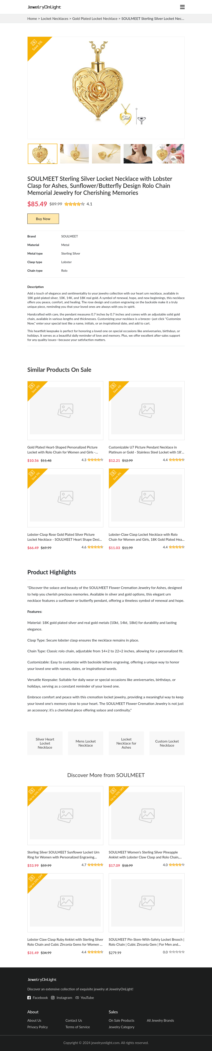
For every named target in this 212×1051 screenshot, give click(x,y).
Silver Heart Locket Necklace (45, 743)
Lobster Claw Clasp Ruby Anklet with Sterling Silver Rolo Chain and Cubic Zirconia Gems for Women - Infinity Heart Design (65, 944)
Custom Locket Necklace (167, 743)
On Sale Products (121, 1020)
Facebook (40, 997)
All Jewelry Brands (160, 1020)
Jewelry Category (121, 1027)
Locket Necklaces (54, 18)
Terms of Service (78, 1027)
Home (32, 18)
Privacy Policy (37, 1027)
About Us (34, 1020)
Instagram (64, 997)
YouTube (87, 997)
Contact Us (74, 1020)
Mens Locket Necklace (85, 743)
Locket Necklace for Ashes (126, 743)
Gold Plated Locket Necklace (95, 18)
